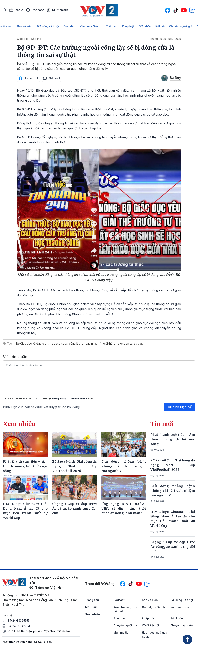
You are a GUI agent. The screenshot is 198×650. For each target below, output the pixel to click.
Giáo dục (69, 26)
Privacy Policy (59, 398)
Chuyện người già (180, 26)
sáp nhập (92, 343)
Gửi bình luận (179, 407)
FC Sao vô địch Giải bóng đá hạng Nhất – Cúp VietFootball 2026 (172, 465)
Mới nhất (91, 607)
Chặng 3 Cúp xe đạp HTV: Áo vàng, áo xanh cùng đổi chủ (172, 546)
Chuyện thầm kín (181, 625)
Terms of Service (79, 398)
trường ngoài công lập (66, 343)
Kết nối (160, 26)
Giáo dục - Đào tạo (29, 38)
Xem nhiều (92, 614)
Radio (16, 10)
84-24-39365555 (19, 620)
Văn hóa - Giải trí (90, 26)
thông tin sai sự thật (130, 343)
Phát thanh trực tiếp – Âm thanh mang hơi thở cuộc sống (172, 439)
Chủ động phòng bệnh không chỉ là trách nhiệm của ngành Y (172, 490)
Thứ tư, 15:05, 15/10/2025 (165, 38)
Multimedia (57, 10)
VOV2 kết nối (150, 625)
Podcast (35, 10)
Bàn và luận (24, 26)
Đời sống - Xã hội (48, 26)
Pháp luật (128, 26)
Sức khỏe (145, 26)
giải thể (107, 343)
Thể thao (111, 26)
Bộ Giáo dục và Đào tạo (31, 343)
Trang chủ (92, 600)
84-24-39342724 (19, 626)
